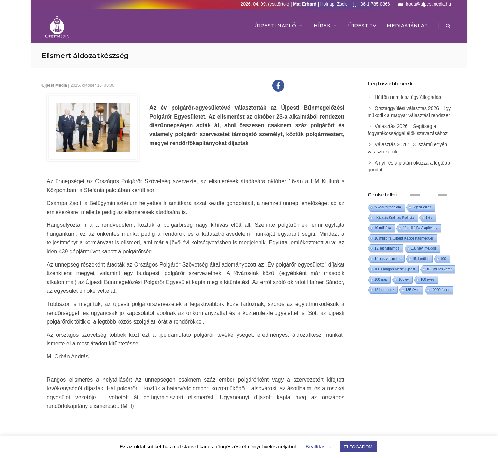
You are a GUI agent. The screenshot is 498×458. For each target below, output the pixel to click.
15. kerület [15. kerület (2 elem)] (420, 259)
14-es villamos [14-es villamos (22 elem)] (387, 258)
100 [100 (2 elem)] (443, 259)
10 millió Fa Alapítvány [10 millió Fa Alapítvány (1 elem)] (420, 228)
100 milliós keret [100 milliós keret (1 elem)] (438, 269)
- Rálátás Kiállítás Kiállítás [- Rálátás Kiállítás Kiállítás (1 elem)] (394, 217)
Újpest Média (54, 85)
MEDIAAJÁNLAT (407, 25)
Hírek (326, 25)
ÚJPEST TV (362, 25)
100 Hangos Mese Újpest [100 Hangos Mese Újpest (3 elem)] (394, 269)
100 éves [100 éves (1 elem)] (427, 279)
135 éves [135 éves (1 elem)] (412, 290)
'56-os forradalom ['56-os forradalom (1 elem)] (387, 207)
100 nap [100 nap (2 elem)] (380, 279)
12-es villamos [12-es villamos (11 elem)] (386, 248)
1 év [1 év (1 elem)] (429, 217)
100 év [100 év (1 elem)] (403, 279)
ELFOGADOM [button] (358, 446)
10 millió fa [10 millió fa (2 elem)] (382, 228)
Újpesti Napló (278, 25)
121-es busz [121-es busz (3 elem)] (384, 290)
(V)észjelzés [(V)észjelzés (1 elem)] (422, 207)
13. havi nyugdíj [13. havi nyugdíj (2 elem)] (423, 248)
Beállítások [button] (318, 446)
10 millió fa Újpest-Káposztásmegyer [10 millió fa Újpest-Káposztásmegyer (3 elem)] (403, 238)
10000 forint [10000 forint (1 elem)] (440, 290)
